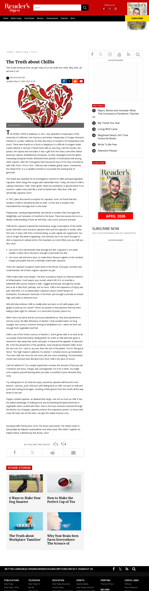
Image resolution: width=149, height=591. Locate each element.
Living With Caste (107, 129)
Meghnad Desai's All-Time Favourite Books (113, 136)
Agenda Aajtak (82, 584)
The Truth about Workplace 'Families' (25, 537)
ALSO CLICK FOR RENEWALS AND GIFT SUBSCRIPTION (114, 233)
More (73, 18)
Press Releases (131, 587)
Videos (45, 569)
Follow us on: (109, 5)
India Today (8, 584)
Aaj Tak (31, 587)
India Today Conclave (85, 587)
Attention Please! (107, 150)
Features (64, 18)
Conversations (52, 18)
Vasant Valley (58, 587)
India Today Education (61, 584)
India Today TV (34, 584)
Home (5, 18)
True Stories (29, 18)
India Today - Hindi (11, 587)
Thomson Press (107, 584)
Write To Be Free (107, 144)
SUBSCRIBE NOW (105, 228)
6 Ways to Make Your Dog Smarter (25, 500)
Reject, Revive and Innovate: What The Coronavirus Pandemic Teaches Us (115, 113)
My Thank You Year (109, 123)
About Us (87, 569)
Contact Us (73, 569)
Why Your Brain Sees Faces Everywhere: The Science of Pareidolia (62, 541)
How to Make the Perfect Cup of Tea (61, 500)
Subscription (57, 569)
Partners (128, 584)
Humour (40, 18)
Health (26, 569)
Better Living (16, 18)
